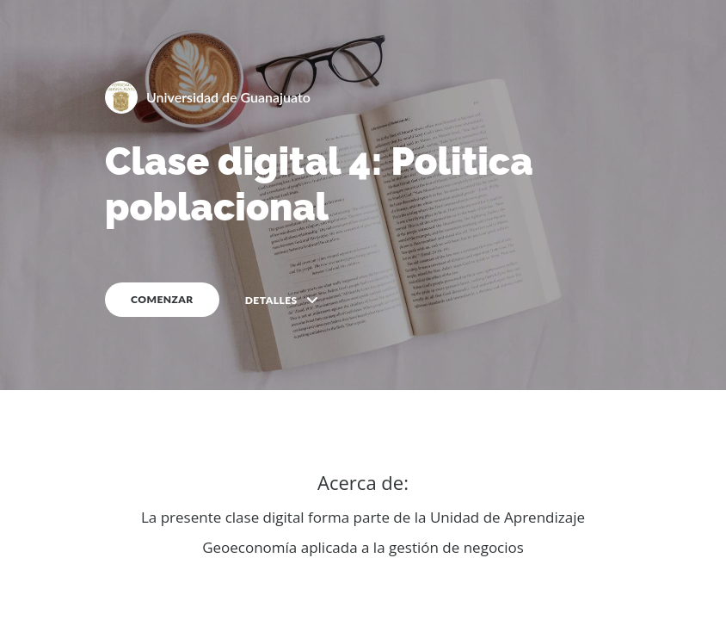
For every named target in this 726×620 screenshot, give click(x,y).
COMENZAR (162, 299)
